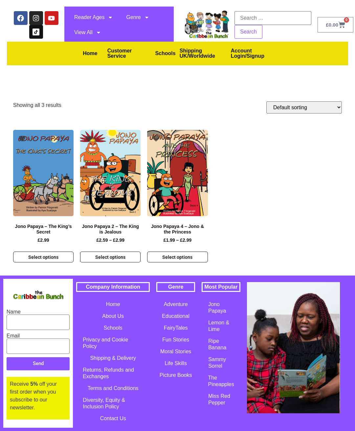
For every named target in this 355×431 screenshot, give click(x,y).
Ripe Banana (217, 344)
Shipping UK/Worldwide (197, 53)
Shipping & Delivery (113, 358)
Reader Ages (93, 17)
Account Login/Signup (247, 53)
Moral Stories (175, 351)
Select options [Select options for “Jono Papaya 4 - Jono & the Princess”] (177, 257)
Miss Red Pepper (219, 399)
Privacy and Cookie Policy (105, 343)
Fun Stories (175, 339)
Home (90, 53)
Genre (137, 17)
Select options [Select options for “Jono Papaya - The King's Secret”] (43, 257)
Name (14, 312)
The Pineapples (221, 381)
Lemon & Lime (218, 326)
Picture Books (176, 375)
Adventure (176, 304)
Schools (165, 53)
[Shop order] (304, 107)
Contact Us (113, 418)
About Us (113, 316)
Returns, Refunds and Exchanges (108, 373)
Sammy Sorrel (217, 363)
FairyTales (176, 328)
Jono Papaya (217, 307)
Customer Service (119, 53)
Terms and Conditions (113, 388)
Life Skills (176, 363)
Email (13, 336)
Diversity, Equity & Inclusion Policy (104, 403)
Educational (175, 316)
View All (87, 32)
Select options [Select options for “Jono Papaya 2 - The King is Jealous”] (110, 257)
